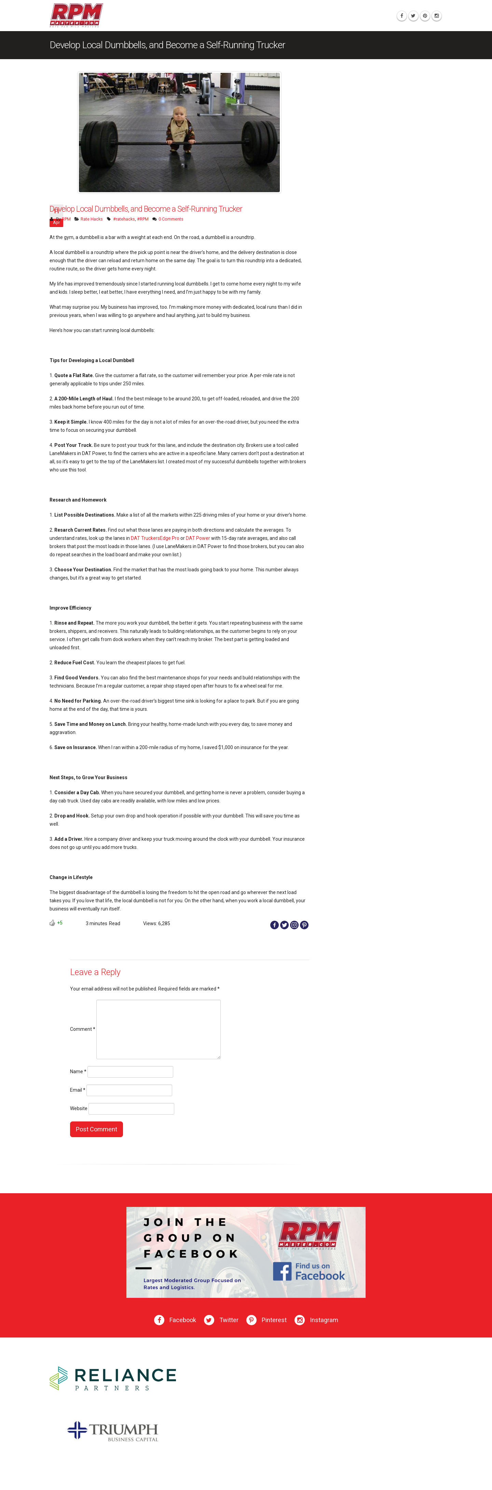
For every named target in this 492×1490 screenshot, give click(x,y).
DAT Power (198, 538)
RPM (66, 219)
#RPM (143, 219)
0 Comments (171, 219)
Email (77, 1090)
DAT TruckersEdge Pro (155, 538)
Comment (82, 1029)
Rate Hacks (92, 219)
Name (78, 1071)
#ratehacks (124, 219)
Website (78, 1108)
